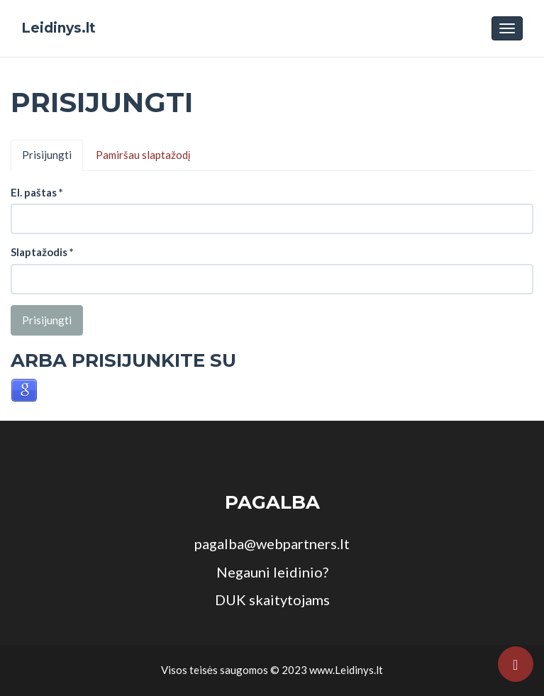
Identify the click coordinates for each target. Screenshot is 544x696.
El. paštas (37, 192)
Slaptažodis (42, 251)
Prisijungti (47, 154)
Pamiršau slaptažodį (143, 154)
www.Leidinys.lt (346, 669)
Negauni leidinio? (272, 571)
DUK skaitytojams (272, 599)
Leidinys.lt (58, 28)
